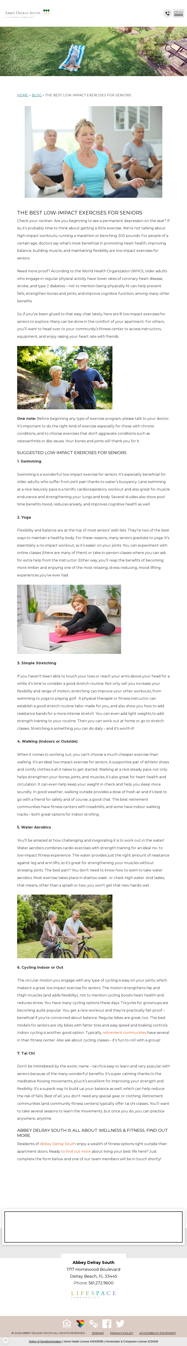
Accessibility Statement (157, 1333)
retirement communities (124, 1033)
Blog (37, 95)
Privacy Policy (121, 1333)
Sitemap (98, 1333)
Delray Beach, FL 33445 (93, 1276)
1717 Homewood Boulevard (93, 1269)
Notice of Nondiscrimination (45, 1341)
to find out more (76, 1151)
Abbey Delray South (58, 1144)
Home (22, 95)
